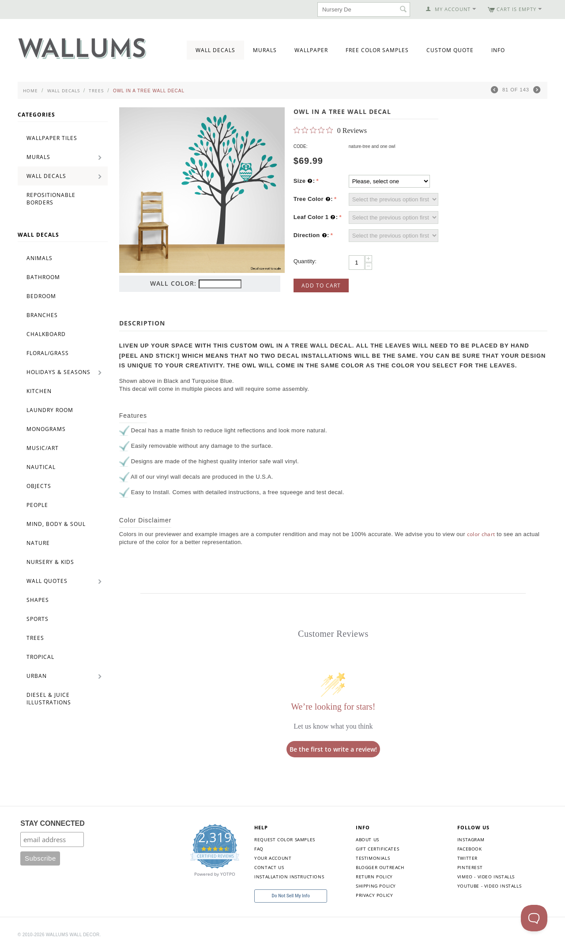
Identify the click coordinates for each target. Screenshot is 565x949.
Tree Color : (313, 199)
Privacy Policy (374, 895)
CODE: (301, 146)
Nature (38, 543)
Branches (42, 315)
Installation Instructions (289, 876)
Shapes (37, 600)
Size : (304, 181)
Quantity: (305, 261)
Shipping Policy (376, 886)
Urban (36, 676)
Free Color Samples (377, 50)
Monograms (46, 429)
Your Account (272, 858)
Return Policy (374, 876)
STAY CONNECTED (52, 823)
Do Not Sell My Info (291, 895)
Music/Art (42, 448)
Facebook (469, 849)
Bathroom (43, 277)
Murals (265, 50)
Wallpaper (311, 50)
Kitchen (39, 391)
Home (30, 90)
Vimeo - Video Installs (486, 876)
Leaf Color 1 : (316, 217)
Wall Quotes (47, 581)
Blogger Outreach (380, 867)
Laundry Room (49, 410)
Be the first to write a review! (333, 749)
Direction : (311, 235)
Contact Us (269, 867)
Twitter (467, 858)
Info (498, 50)
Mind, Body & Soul (56, 524)
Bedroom (41, 296)
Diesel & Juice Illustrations (48, 698)
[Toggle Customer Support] (534, 918)
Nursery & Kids (50, 562)
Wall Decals (215, 50)
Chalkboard (46, 334)
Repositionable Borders (50, 198)
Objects (38, 486)
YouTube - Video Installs (489, 886)
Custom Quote (450, 50)
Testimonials (373, 858)
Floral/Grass (47, 353)
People (37, 505)
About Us (367, 839)
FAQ (259, 849)
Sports (37, 619)
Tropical (40, 657)
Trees (96, 90)
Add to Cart (321, 285)
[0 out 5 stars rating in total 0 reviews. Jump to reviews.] (330, 130)
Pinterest (469, 867)
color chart (481, 534)
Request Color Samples (284, 839)
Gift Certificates (377, 849)
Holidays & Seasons (58, 372)
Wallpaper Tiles (51, 138)
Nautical (41, 467)
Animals (39, 258)
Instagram (470, 839)
